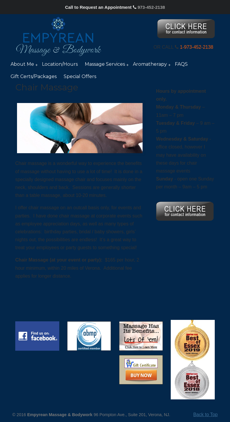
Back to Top (205, 414)
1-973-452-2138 (196, 47)
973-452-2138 (151, 7)
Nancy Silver (58, 36)
